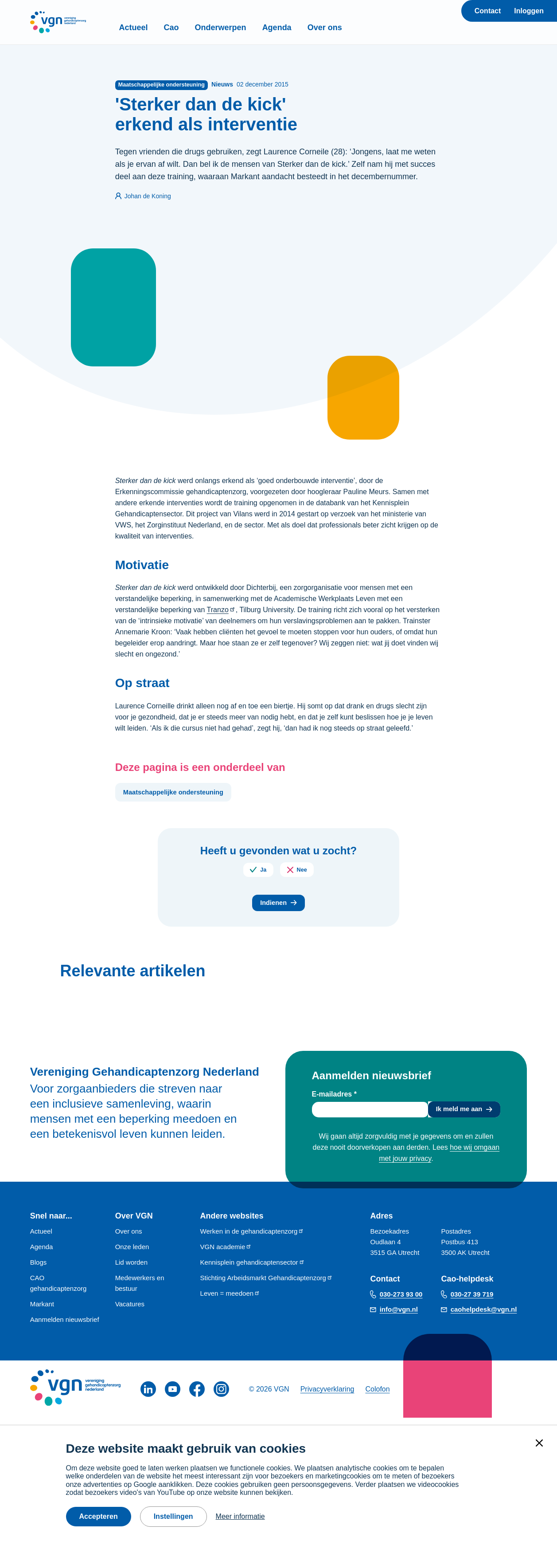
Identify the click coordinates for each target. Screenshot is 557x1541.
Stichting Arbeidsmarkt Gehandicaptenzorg (266, 1285)
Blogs (38, 1269)
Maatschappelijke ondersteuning (179, 794)
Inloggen (529, 11)
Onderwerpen (242, 27)
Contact (488, 11)
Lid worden (131, 1269)
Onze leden (132, 1254)
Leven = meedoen (230, 1300)
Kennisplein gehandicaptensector (252, 1269)
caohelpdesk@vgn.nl (484, 1316)
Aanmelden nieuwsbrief (64, 1326)
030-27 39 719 (472, 1301)
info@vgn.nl (399, 1316)
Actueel (154, 27)
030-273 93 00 (401, 1301)
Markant (42, 1311)
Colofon (377, 1396)
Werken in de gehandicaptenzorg (252, 1238)
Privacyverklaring (327, 1396)
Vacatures (129, 1311)
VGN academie (226, 1254)
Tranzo (221, 611)
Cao (192, 27)
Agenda (298, 27)
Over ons (346, 27)
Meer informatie (240, 1516)
